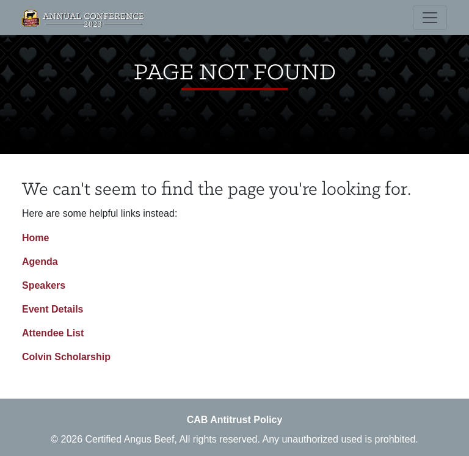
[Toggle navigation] (430, 17)
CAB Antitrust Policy (235, 419)
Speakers (43, 285)
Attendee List (53, 333)
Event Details (52, 309)
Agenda (40, 261)
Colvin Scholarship (66, 357)
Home (35, 238)
